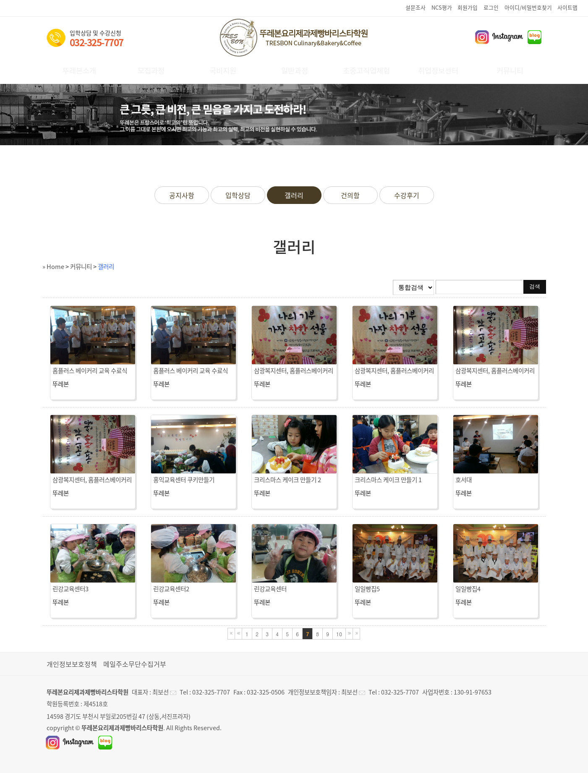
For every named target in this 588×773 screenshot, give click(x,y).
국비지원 (222, 70)
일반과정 (294, 70)
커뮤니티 (510, 70)
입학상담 (238, 195)
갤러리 (294, 195)
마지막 (356, 634)
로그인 (491, 7)
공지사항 (181, 195)
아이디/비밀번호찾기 (528, 7)
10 (339, 633)
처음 (231, 634)
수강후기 (406, 195)
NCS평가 (441, 7)
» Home (53, 266)
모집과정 (151, 70)
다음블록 (349, 634)
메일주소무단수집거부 (134, 664)
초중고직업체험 (366, 70)
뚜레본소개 (79, 70)
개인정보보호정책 (72, 664)
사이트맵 (567, 7)
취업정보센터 (438, 70)
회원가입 (467, 7)
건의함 (350, 195)
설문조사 (415, 7)
